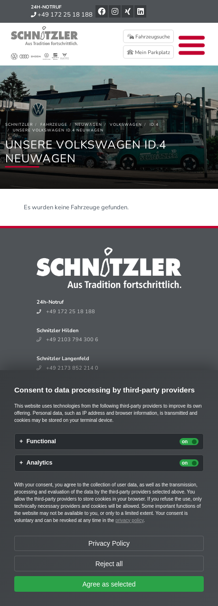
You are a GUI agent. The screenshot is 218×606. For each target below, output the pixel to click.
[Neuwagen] (88, 124)
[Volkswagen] (126, 124)
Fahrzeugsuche (148, 36)
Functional (41, 441)
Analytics (40, 463)
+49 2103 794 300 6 (67, 339)
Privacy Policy (109, 543)
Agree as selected (108, 584)
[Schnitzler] (19, 124)
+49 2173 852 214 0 (67, 368)
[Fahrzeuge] (53, 124)
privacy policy (129, 520)
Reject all (109, 564)
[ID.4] (154, 124)
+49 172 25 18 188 (62, 14)
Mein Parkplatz (148, 52)
